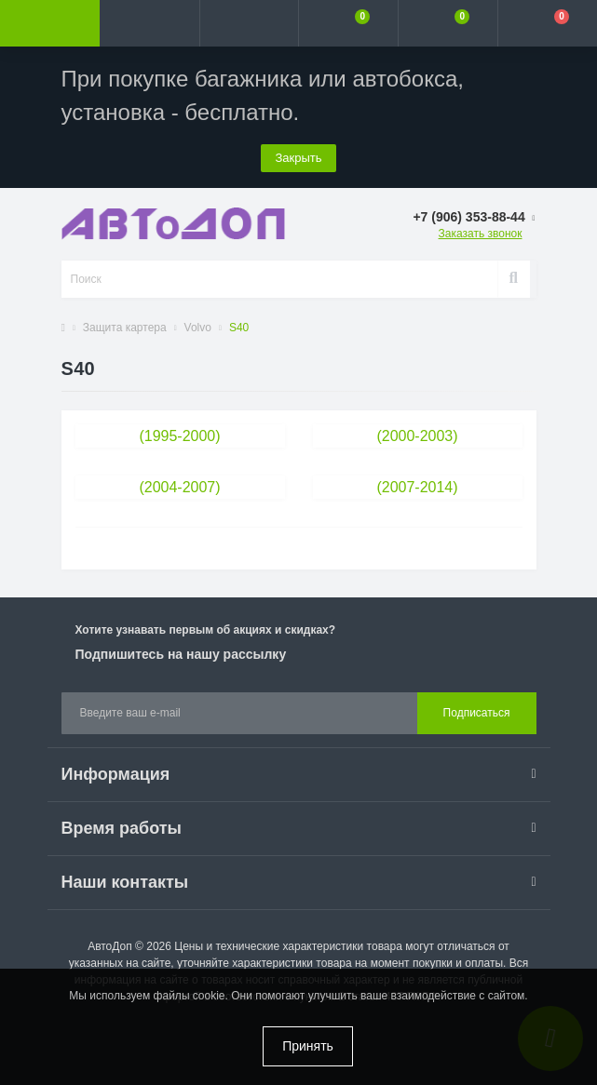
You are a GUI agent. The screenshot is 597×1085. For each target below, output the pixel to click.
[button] (249, 23)
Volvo (197, 327)
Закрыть (298, 158)
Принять (307, 1045)
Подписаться (476, 712)
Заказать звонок (480, 233)
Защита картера (125, 327)
